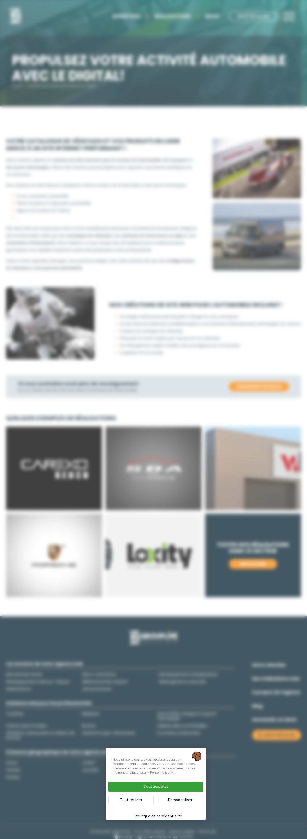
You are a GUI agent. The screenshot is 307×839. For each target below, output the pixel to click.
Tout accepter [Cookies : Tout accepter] (155, 786)
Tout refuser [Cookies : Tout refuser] (131, 800)
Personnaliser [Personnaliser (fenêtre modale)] (180, 800)
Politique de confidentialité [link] (158, 816)
